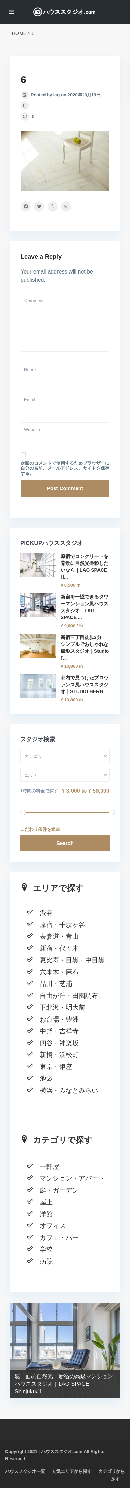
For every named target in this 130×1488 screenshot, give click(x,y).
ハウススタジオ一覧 (25, 1471)
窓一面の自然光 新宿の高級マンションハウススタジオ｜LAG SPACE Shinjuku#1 (64, 1383)
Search (65, 843)
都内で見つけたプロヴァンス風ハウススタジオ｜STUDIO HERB (84, 684)
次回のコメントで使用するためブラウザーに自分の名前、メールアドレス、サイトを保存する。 (65, 468)
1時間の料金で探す (39, 790)
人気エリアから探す (72, 1471)
